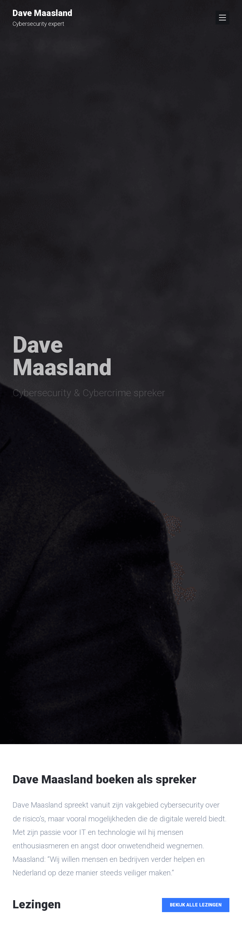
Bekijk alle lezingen (196, 905)
